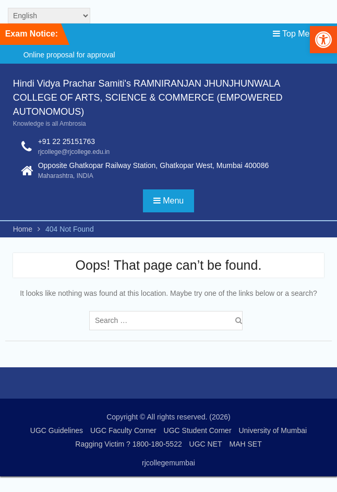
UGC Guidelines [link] (56, 430)
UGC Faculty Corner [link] (123, 430)
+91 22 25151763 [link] (66, 141)
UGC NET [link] (205, 444)
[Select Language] (49, 15)
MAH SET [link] (245, 444)
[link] (323, 39)
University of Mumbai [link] (272, 430)
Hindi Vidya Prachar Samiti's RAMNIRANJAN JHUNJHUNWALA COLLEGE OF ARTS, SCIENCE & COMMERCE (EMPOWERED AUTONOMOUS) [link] (148, 97)
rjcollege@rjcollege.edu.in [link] (74, 151)
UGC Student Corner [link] (198, 430)
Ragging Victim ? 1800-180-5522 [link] (128, 444)
